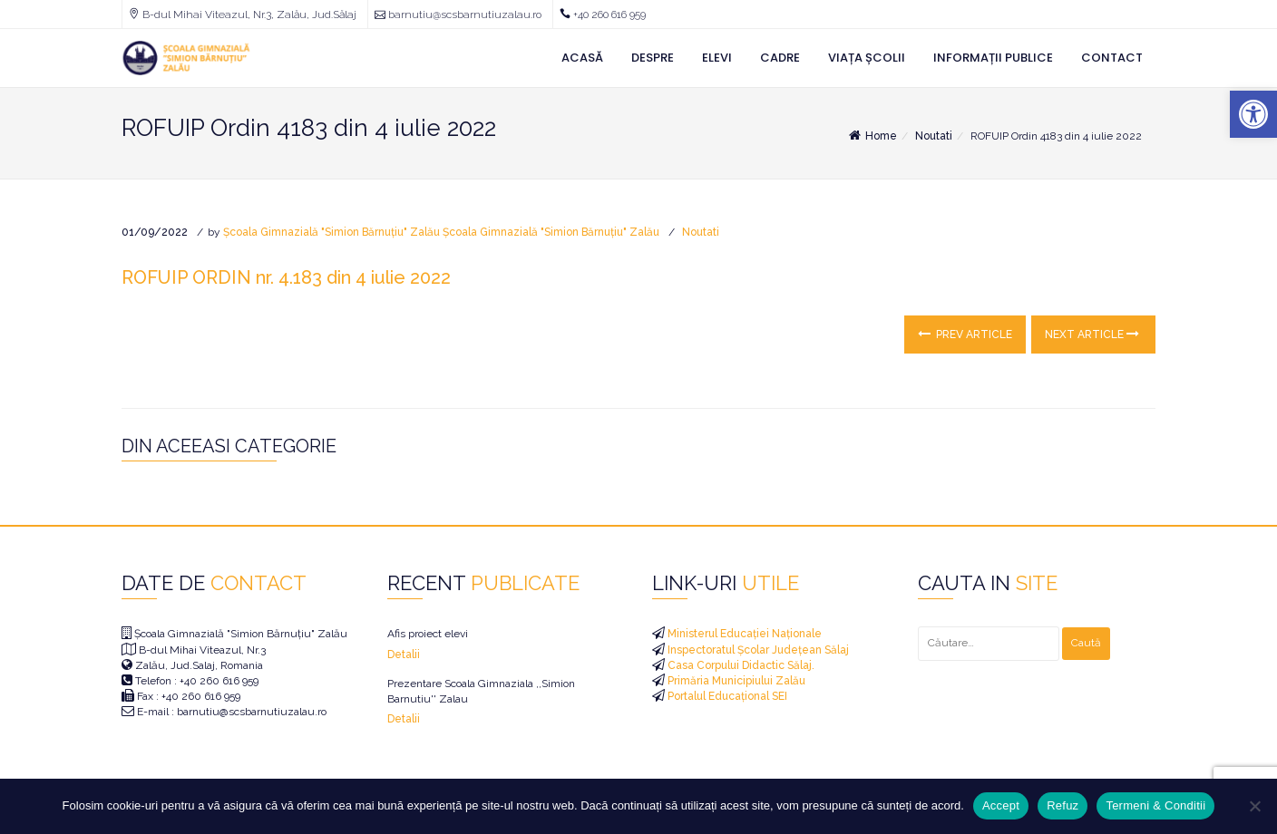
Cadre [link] (780, 57)
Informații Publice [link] (993, 57)
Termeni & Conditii (1155, 805)
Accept (1000, 805)
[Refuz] (1254, 806)
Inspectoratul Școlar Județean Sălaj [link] (757, 650)
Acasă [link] (582, 57)
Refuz (1062, 805)
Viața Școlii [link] (866, 57)
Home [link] (871, 136)
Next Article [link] (1092, 334)
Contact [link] (1112, 57)
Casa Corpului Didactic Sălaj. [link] (739, 665)
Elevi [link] (717, 57)
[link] (1253, 114)
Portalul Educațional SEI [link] (726, 696)
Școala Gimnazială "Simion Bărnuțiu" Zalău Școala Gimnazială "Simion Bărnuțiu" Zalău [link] (441, 232)
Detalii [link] (403, 654)
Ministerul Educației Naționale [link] (743, 633)
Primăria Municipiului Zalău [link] (735, 680)
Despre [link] (652, 57)
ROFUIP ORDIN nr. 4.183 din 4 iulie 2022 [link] (286, 277)
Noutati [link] (933, 136)
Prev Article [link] (965, 334)
